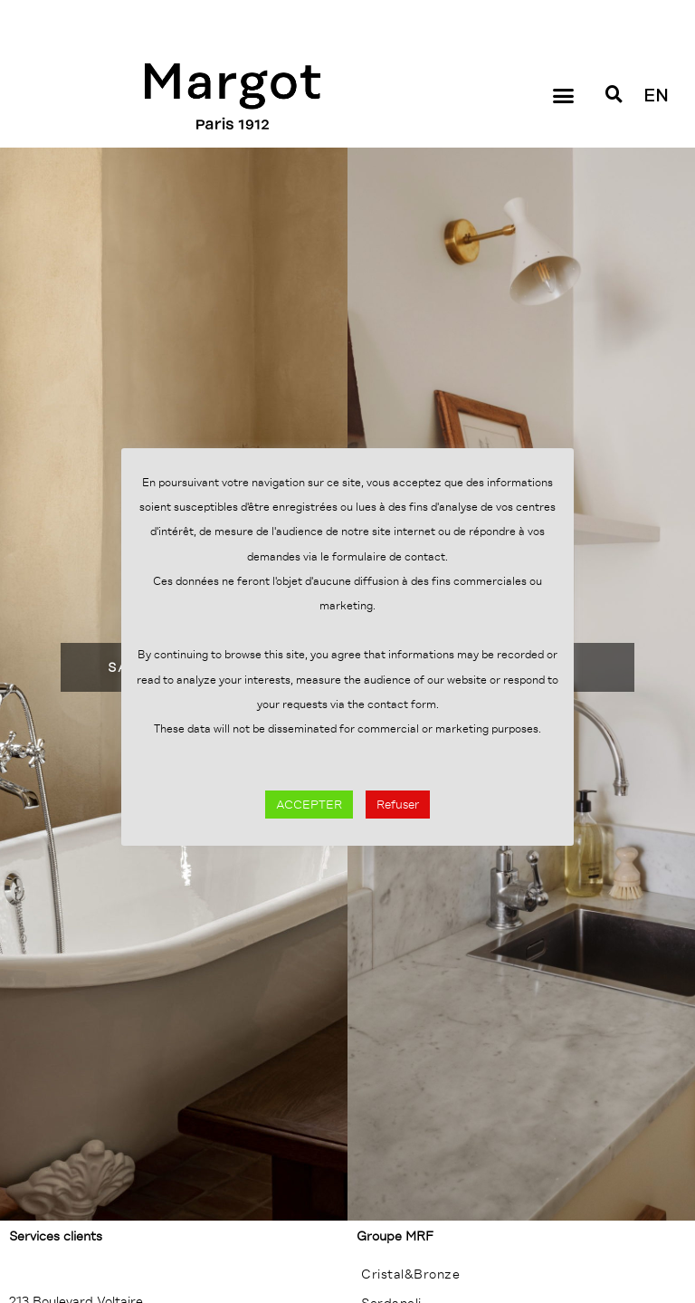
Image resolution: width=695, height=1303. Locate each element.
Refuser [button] (397, 804)
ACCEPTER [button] (309, 804)
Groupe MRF (395, 1236)
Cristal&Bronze (410, 1274)
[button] (563, 96)
